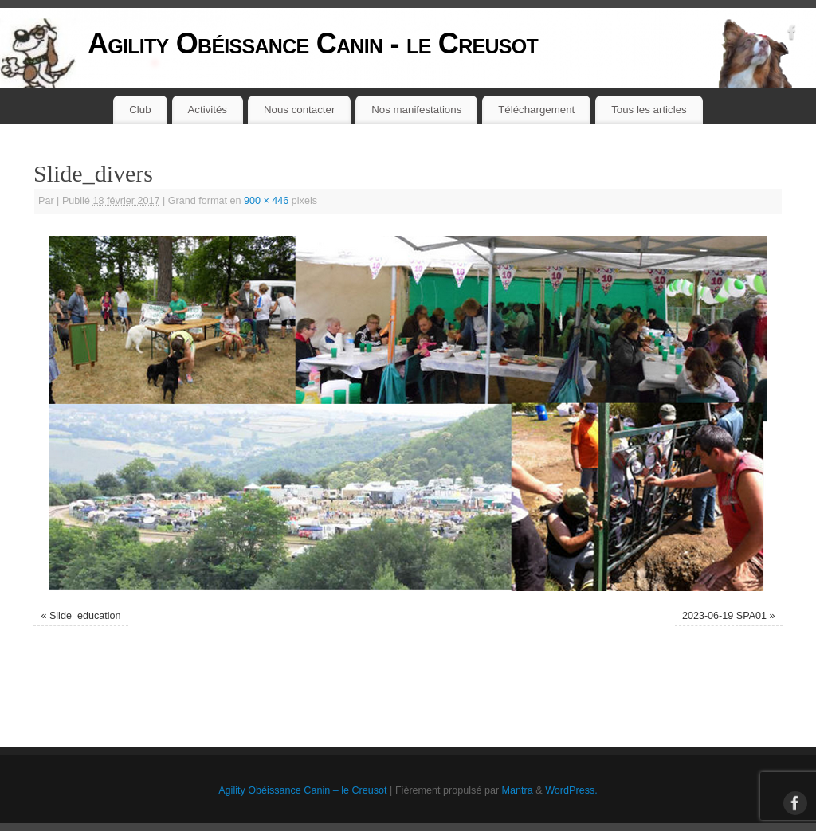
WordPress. (571, 790)
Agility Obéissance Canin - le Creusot (313, 43)
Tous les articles (649, 110)
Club (140, 110)
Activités (208, 110)
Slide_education (85, 615)
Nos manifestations (416, 110)
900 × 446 (266, 200)
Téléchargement (536, 110)
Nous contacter (299, 110)
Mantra (517, 790)
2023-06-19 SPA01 (724, 615)
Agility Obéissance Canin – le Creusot (302, 790)
